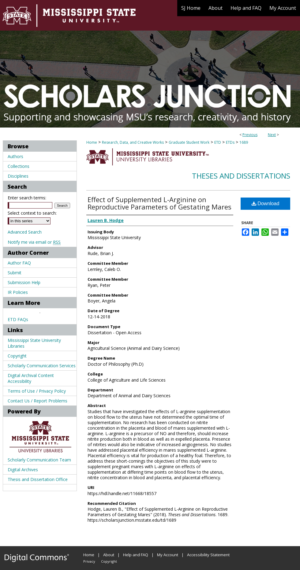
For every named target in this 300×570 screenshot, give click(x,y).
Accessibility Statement (208, 554)
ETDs (230, 142)
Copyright (17, 356)
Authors (15, 156)
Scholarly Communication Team (39, 460)
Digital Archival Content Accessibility (31, 378)
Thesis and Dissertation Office (38, 479)
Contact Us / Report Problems (37, 401)
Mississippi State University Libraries (34, 343)
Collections (18, 166)
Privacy (89, 561)
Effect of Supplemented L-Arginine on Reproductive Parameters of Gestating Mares (159, 203)
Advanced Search (25, 232)
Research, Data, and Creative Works (133, 142)
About (108, 554)
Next (272, 134)
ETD (217, 142)
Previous (249, 134)
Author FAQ (19, 263)
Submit (14, 273)
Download (265, 203)
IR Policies (18, 292)
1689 (243, 142)
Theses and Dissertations (241, 176)
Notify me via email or (34, 242)
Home (91, 142)
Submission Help (24, 282)
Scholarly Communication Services (42, 365)
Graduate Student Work (189, 142)
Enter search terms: (27, 198)
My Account (167, 554)
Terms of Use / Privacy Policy (37, 391)
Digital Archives (23, 469)
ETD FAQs (18, 319)
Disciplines (18, 176)
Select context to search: (32, 213)
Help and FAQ (135, 554)
